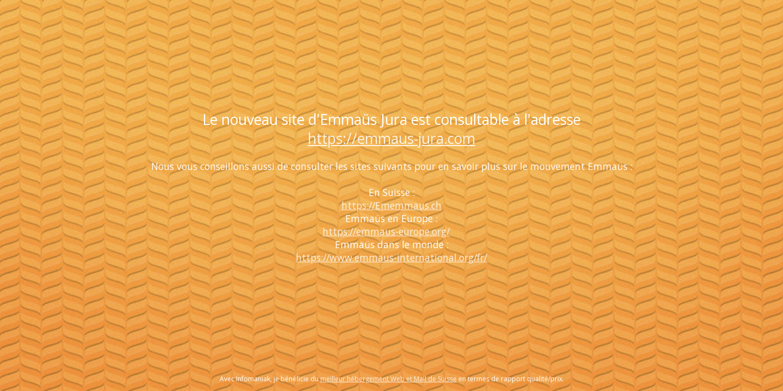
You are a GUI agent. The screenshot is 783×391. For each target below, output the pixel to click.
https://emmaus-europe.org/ (386, 231)
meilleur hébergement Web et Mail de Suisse (388, 378)
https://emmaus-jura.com (391, 138)
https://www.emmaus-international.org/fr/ (391, 257)
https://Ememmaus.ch (391, 205)
